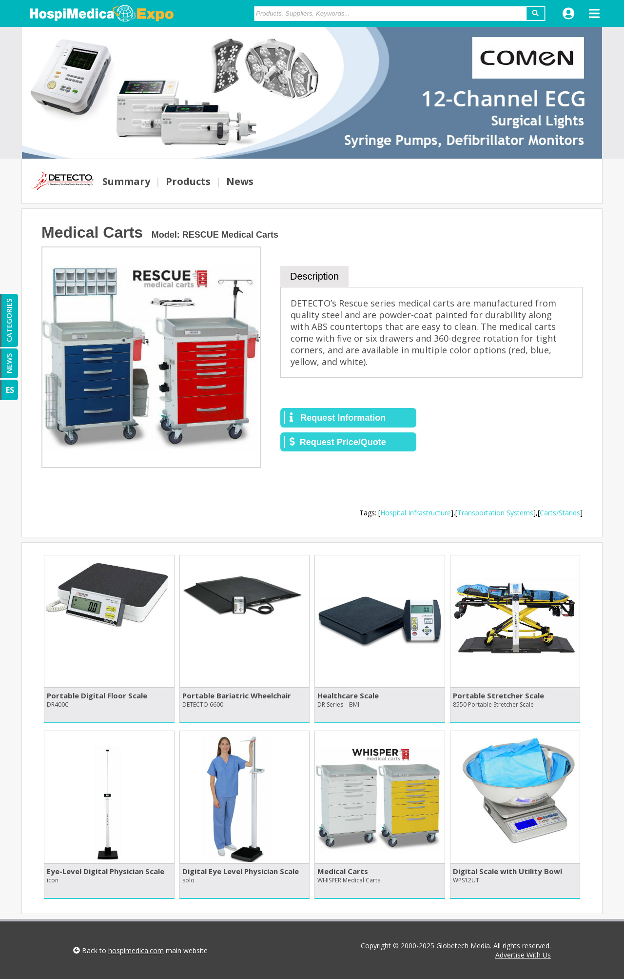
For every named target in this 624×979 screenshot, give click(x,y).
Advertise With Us (523, 954)
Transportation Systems (495, 512)
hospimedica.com (136, 950)
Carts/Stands (560, 512)
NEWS (9, 363)
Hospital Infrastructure (415, 512)
